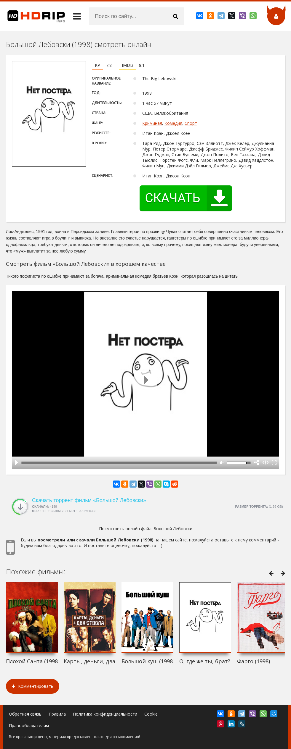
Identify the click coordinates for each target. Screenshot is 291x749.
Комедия (173, 123)
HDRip (32, 16)
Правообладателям (29, 725)
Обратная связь (25, 714)
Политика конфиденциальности (105, 714)
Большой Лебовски (173, 528)
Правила (57, 714)
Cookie (151, 714)
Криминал (152, 123)
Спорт (191, 123)
